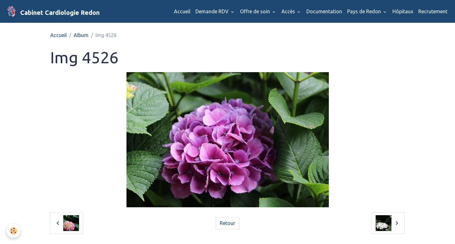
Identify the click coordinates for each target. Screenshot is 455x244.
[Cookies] (13, 231)
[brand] (52, 11)
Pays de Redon (364, 11)
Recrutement (432, 11)
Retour (227, 223)
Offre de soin (255, 11)
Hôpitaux (402, 11)
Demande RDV (212, 11)
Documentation (324, 11)
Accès (288, 11)
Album (81, 35)
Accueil (182, 11)
